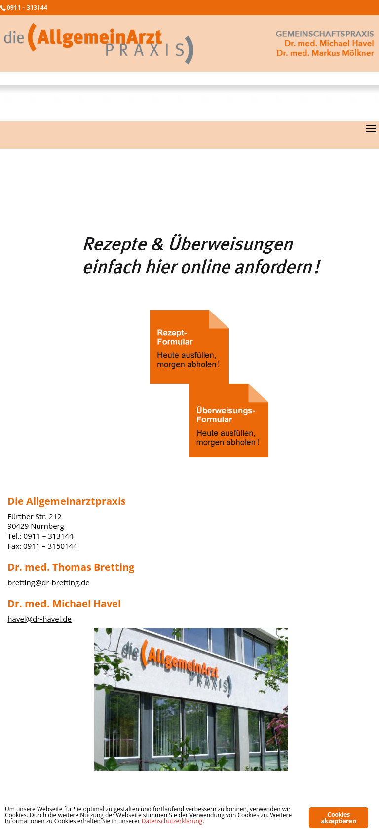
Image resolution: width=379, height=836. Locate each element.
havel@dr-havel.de (39, 619)
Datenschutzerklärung (172, 821)
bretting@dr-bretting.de (48, 582)
